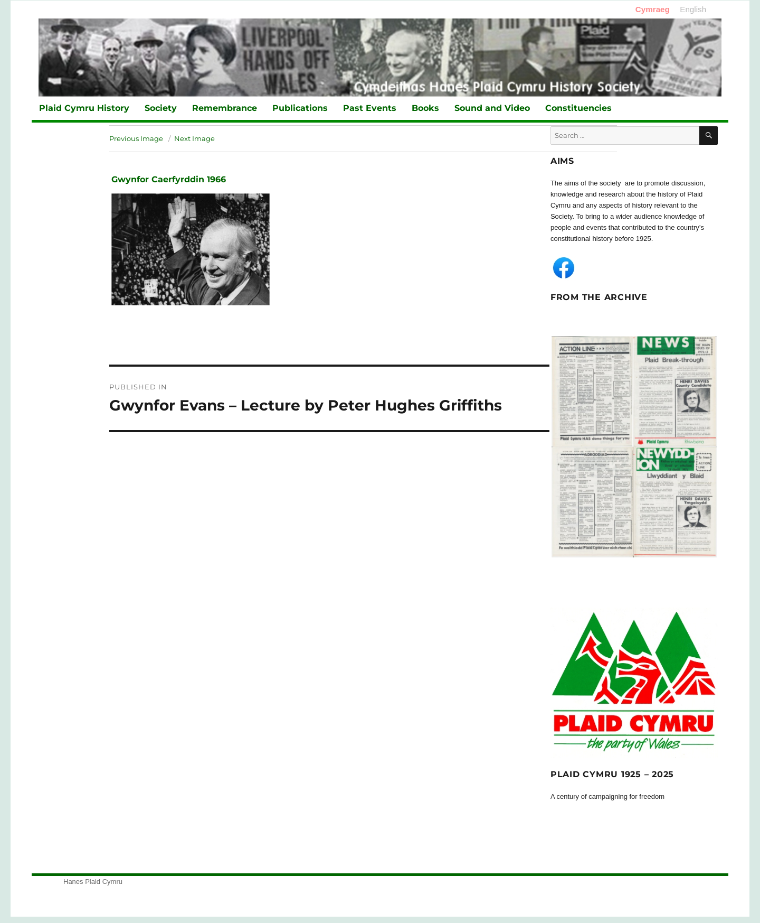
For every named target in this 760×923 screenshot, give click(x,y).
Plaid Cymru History (84, 108)
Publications (300, 108)
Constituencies (578, 108)
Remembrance (224, 108)
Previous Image (136, 138)
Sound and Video (492, 108)
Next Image (194, 138)
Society (161, 108)
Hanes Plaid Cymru (92, 881)
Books (425, 108)
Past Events (369, 108)
